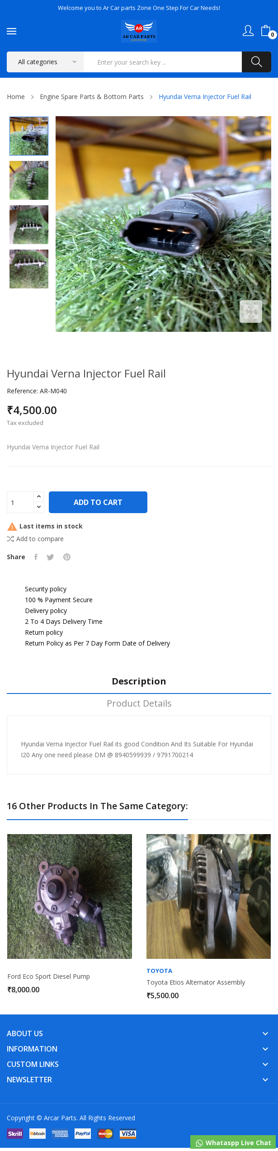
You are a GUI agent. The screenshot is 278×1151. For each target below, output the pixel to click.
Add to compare (35, 538)
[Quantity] (20, 502)
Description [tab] (139, 681)
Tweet (50, 557)
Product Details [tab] (139, 703)
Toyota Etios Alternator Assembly (195, 982)
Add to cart (98, 502)
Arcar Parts (60, 1117)
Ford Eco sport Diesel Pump (48, 976)
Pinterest (67, 557)
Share (36, 557)
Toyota (159, 971)
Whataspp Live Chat (233, 1143)
